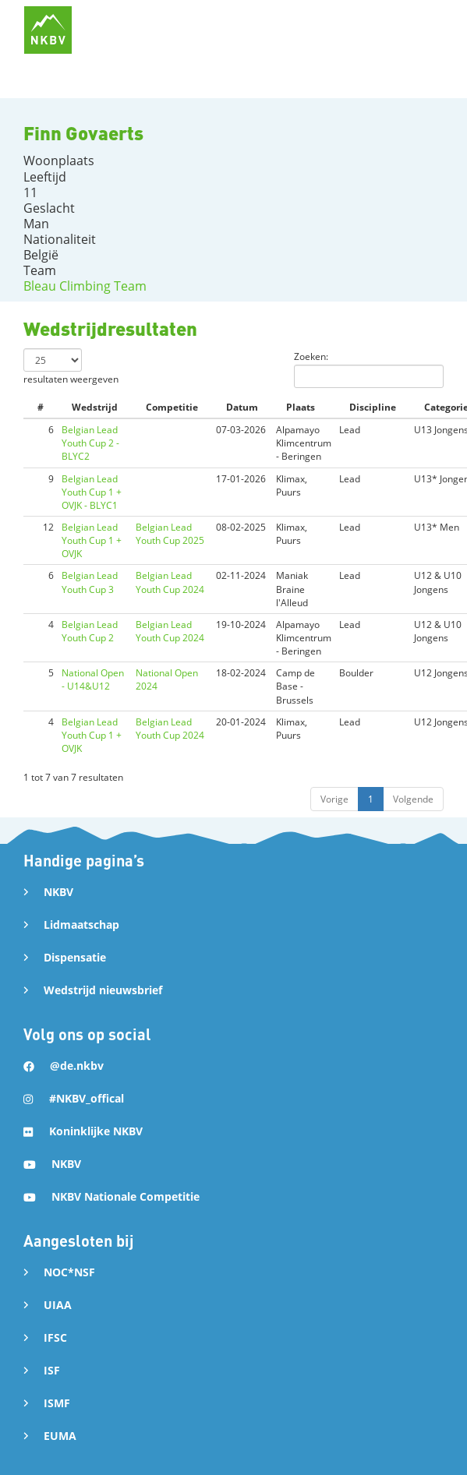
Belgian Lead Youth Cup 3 (90, 582)
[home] (48, 30)
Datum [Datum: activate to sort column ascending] (242, 407)
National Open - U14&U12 (93, 679)
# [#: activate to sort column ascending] (40, 407)
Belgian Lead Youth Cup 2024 (170, 582)
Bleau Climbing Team (85, 286)
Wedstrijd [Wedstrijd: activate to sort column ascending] (95, 407)
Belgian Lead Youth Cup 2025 (170, 533)
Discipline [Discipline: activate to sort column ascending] (372, 407)
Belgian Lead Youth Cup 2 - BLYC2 (90, 443)
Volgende (413, 799)
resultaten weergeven (71, 367)
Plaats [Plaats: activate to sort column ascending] (300, 407)
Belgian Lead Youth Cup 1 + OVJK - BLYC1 (92, 492)
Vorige (334, 799)
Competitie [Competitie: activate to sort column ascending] (172, 407)
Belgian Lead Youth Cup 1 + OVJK (92, 540)
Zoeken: (369, 369)
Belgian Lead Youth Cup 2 (90, 631)
